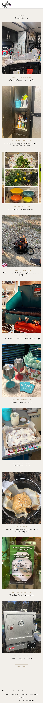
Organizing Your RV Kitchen (21, 402)
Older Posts (21, 666)
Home (6, 694)
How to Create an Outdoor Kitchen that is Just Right (21, 339)
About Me (25, 694)
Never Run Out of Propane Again (21, 595)
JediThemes (32, 700)
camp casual (16, 206)
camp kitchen (15, 77)
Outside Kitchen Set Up (21, 466)
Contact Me (34, 694)
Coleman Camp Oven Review (21, 659)
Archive (21, 697)
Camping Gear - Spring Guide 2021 (21, 209)
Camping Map (15, 694)
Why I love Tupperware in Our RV (21, 80)
